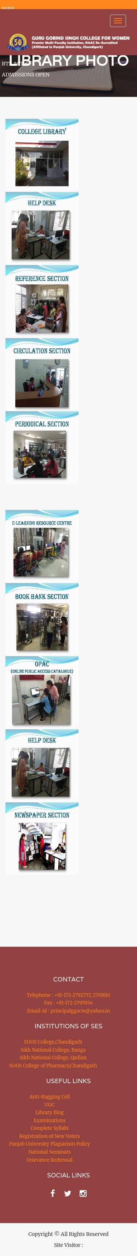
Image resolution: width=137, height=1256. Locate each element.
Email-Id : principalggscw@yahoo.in (68, 1011)
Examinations (50, 1120)
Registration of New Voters (49, 1136)
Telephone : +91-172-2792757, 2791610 (68, 995)
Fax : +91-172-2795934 (68, 1003)
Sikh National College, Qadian (53, 1058)
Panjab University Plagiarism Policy (49, 1144)
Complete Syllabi (50, 1128)
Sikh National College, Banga (53, 1050)
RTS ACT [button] (14, 63)
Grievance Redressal (50, 1160)
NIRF (8, 8)
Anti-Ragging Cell (49, 1097)
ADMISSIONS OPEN (26, 74)
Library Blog (49, 1112)
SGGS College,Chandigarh (53, 1042)
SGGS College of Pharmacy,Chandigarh (53, 1066)
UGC (50, 1105)
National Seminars (49, 1152)
